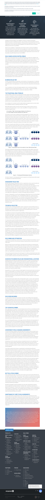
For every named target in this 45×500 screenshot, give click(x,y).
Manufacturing (36, 439)
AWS (34, 455)
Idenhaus (7, 472)
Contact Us (22, 496)
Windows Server (36, 456)
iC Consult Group (9, 471)
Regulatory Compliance (28, 478)
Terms (18, 496)
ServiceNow (35, 453)
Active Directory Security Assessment (36, 446)
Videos (26, 471)
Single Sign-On (17, 445)
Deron (7, 474)
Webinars (26, 472)
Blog (25, 480)
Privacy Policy (20, 497)
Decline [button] (38, 13)
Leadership (26, 483)
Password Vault (18, 435)
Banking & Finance (37, 437)
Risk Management (9, 461)
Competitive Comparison (29, 475)
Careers (26, 484)
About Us (26, 481)
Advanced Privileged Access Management (27, 458)
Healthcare (35, 440)
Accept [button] (34, 13)
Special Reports (27, 474)
